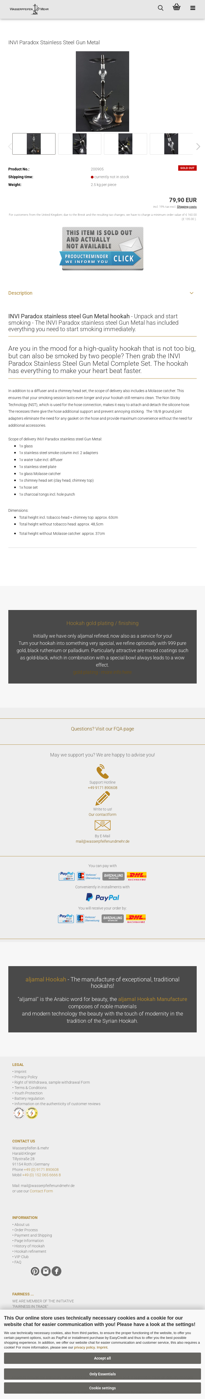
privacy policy (84, 1347)
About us (21, 1224)
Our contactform (102, 814)
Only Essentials (103, 1374)
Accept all (102, 1358)
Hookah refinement (30, 1251)
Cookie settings (102, 1388)
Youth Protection (28, 1093)
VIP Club (21, 1257)
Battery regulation (29, 1098)
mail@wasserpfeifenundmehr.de (102, 841)
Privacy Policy (26, 1077)
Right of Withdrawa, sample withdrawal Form (52, 1082)
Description (20, 293)
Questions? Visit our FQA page (102, 729)
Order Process (26, 1230)
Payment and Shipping (33, 1235)
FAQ (17, 1262)
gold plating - (87, 672)
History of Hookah (29, 1246)
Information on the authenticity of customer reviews (57, 1104)
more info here (116, 672)
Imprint (102, 1347)
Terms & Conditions (30, 1088)
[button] (196, 146)
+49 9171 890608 (102, 788)
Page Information (29, 1241)
